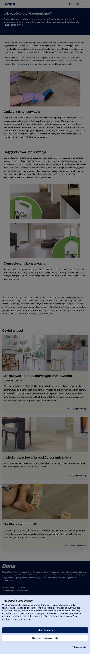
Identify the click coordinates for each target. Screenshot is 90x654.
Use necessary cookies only (45, 638)
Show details (80, 647)
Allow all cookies (45, 630)
